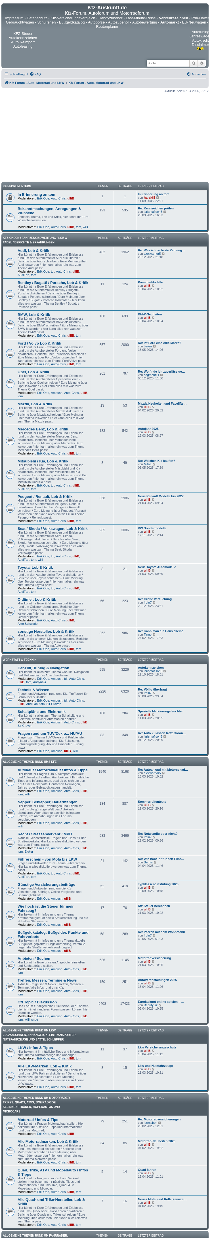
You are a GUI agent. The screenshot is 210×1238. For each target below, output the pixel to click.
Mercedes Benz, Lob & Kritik (43, 429)
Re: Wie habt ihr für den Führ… (161, 859)
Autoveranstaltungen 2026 (157, 980)
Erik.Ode (43, 198)
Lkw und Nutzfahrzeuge (155, 1065)
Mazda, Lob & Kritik (35, 404)
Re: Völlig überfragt (152, 689)
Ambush (56, 392)
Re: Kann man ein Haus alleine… (162, 631)
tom (78, 227)
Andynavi (39, 682)
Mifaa (148, 464)
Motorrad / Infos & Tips (38, 1120)
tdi (52, 271)
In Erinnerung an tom (36, 194)
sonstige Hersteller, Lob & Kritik (46, 631)
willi (85, 227)
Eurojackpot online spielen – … (161, 1001)
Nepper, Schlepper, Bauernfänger (47, 802)
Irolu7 (148, 602)
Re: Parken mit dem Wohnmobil (161, 932)
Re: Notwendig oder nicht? (158, 833)
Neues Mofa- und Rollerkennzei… (162, 1199)
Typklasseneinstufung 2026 (158, 884)
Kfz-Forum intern (17, 186)
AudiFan (23, 275)
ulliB (71, 198)
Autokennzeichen (151, 667)
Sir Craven (54, 704)
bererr (148, 346)
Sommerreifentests (152, 801)
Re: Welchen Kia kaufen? (156, 460)
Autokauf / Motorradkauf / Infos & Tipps (53, 770)
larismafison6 (153, 211)
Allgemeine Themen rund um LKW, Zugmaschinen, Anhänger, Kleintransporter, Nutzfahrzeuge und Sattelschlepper (39, 1035)
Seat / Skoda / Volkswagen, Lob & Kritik (53, 528)
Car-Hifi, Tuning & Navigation (43, 668)
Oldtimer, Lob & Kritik (37, 599)
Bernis (148, 862)
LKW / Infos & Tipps (35, 1048)
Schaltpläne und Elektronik (42, 712)
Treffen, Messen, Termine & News (47, 980)
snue (34, 1019)
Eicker (28, 851)
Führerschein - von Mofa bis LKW (47, 859)
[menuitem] (35, 74)
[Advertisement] (105, 137)
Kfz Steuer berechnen (154, 906)
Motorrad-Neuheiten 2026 (156, 1141)
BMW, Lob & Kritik (34, 315)
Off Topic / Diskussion (37, 1002)
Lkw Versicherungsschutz (157, 1047)
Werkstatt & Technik (20, 659)
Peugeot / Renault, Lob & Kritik (45, 496)
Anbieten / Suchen (34, 958)
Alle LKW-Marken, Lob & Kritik (45, 1066)
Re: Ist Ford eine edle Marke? (159, 343)
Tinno (148, 634)
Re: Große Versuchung (155, 599)
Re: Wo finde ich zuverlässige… (161, 371)
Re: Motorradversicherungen (159, 1119)
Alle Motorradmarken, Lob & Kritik (48, 1141)
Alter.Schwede (27, 623)
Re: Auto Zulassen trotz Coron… (162, 733)
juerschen (151, 1122)
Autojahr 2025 (148, 428)
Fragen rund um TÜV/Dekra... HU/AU (50, 733)
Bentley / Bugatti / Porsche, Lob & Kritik (53, 283)
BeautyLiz (151, 1005)
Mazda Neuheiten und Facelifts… (162, 403)
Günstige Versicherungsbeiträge (46, 884)
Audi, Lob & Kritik (33, 251)
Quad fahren (147, 1169)
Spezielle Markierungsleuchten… (162, 711)
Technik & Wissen (33, 690)
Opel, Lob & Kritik (33, 372)
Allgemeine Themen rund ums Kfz (29, 761)
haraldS (149, 197)
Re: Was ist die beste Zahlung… (161, 250)
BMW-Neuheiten (150, 314)
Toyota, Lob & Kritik (35, 567)
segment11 (151, 375)
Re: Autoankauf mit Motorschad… (163, 769)
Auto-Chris (58, 198)
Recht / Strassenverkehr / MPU (45, 834)
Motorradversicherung (154, 958)
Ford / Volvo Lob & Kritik (39, 343)
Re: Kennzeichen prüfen (156, 208)
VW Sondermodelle (152, 528)
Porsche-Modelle (150, 282)
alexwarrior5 (152, 253)
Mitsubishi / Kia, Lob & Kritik (43, 461)
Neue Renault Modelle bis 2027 (161, 496)
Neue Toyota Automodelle (157, 567)
